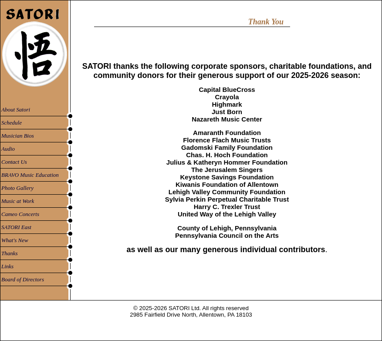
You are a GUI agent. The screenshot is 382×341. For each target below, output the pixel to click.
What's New (14, 240)
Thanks (9, 253)
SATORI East (16, 227)
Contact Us (14, 162)
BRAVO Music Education (30, 175)
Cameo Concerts (20, 214)
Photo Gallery (17, 188)
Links (7, 266)
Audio (8, 148)
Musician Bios (17, 135)
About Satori (15, 109)
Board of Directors (22, 279)
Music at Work (17, 201)
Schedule (11, 122)
